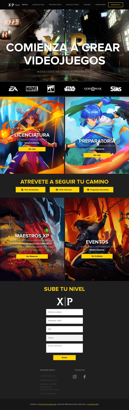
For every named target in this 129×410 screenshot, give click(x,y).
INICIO (25, 4)
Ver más (32, 149)
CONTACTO (115, 4)
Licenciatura (38, 4)
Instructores (72, 4)
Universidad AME (92, 404)
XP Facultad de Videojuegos (47, 404)
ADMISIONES (100, 4)
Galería (87, 4)
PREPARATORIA (55, 4)
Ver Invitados (97, 261)
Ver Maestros (32, 257)
